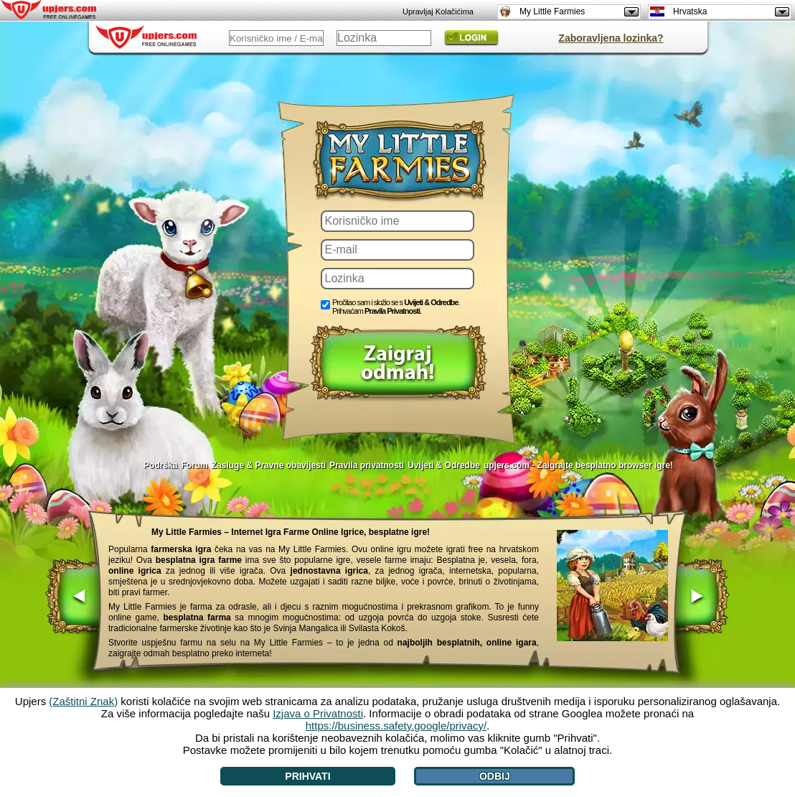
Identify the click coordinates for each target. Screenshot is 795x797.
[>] (701, 598)
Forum (194, 465)
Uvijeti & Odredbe (431, 302)
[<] (75, 598)
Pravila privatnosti (366, 465)
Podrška (160, 465)
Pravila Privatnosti (392, 311)
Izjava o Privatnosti (318, 713)
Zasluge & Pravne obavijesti (269, 465)
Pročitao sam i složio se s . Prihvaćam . (396, 306)
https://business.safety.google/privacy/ (396, 725)
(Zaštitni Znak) (83, 701)
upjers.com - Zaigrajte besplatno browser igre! (578, 465)
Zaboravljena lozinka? (610, 38)
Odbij (494, 776)
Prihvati (307, 776)
